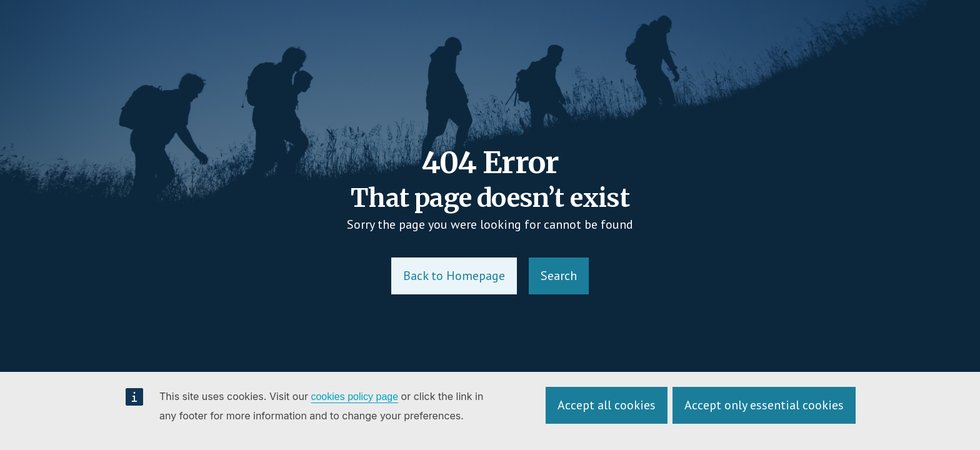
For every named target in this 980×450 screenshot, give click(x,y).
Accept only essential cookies (764, 405)
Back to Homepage (454, 276)
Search (559, 276)
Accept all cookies (607, 405)
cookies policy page (354, 396)
